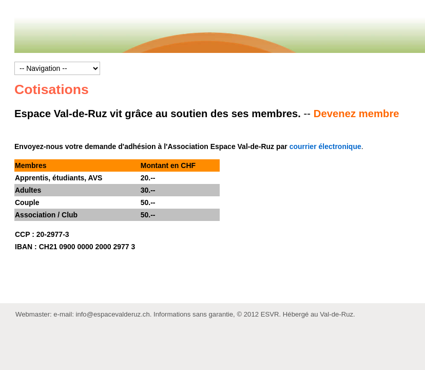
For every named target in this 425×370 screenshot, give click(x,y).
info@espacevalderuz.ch (112, 314)
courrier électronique (325, 146)
